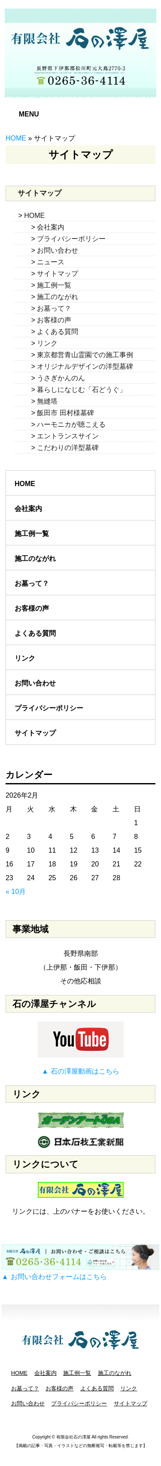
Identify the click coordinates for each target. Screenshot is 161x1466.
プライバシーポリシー (71, 238)
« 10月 (16, 891)
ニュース (50, 262)
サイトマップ (57, 273)
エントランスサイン (68, 436)
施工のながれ (57, 296)
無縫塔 (47, 401)
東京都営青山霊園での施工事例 (85, 354)
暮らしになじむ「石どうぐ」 (81, 389)
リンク (47, 343)
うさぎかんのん (61, 378)
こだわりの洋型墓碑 (68, 447)
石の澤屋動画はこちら (85, 1071)
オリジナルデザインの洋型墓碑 (85, 366)
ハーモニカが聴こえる (71, 424)
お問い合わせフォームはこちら (59, 1276)
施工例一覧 (54, 285)
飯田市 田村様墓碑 (65, 412)
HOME (16, 138)
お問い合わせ (57, 250)
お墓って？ (54, 308)
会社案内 (50, 227)
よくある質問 (57, 331)
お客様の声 (54, 320)
